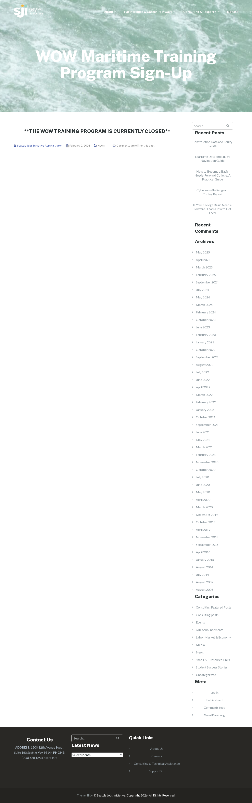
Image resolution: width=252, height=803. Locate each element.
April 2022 (203, 387)
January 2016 (205, 559)
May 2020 (203, 492)
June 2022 (203, 379)
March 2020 (204, 507)
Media (200, 645)
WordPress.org (214, 715)
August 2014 (204, 567)
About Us (156, 748)
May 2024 (203, 297)
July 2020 (202, 477)
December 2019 (207, 514)
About (108, 11)
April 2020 (203, 499)
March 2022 (204, 394)
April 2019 (203, 529)
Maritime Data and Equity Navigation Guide (212, 158)
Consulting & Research (199, 11)
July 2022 (202, 372)
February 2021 (206, 454)
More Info (50, 757)
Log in (214, 692)
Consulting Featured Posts (213, 607)
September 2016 (207, 544)
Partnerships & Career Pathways (148, 11)
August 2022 (204, 364)
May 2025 (203, 252)
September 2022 (207, 357)
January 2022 (205, 409)
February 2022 (206, 402)
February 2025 (206, 275)
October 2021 (205, 417)
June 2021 (203, 432)
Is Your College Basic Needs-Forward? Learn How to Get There (212, 209)
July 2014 (202, 574)
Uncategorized (206, 675)
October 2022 (205, 349)
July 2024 (202, 290)
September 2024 (207, 282)
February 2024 (206, 312)
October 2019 (205, 522)
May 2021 (203, 439)
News (101, 145)
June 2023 (203, 327)
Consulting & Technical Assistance (157, 763)
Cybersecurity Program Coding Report (212, 192)
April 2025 (203, 260)
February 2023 (206, 335)
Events (200, 622)
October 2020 (205, 469)
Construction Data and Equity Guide (212, 144)
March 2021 (204, 447)
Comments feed (214, 707)
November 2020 (207, 462)
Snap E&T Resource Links (213, 660)
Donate (232, 11)
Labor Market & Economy (213, 637)
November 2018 (207, 537)
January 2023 (205, 342)
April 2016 (203, 552)
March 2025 (204, 267)
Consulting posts (207, 615)
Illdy (90, 795)
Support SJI (156, 771)
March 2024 (204, 305)
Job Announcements (209, 630)
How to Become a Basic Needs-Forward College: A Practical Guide (213, 175)
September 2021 (207, 424)
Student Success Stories (212, 667)
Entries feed (214, 700)
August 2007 (204, 582)
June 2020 (203, 484)
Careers (156, 756)
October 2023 (205, 320)
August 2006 (204, 589)
